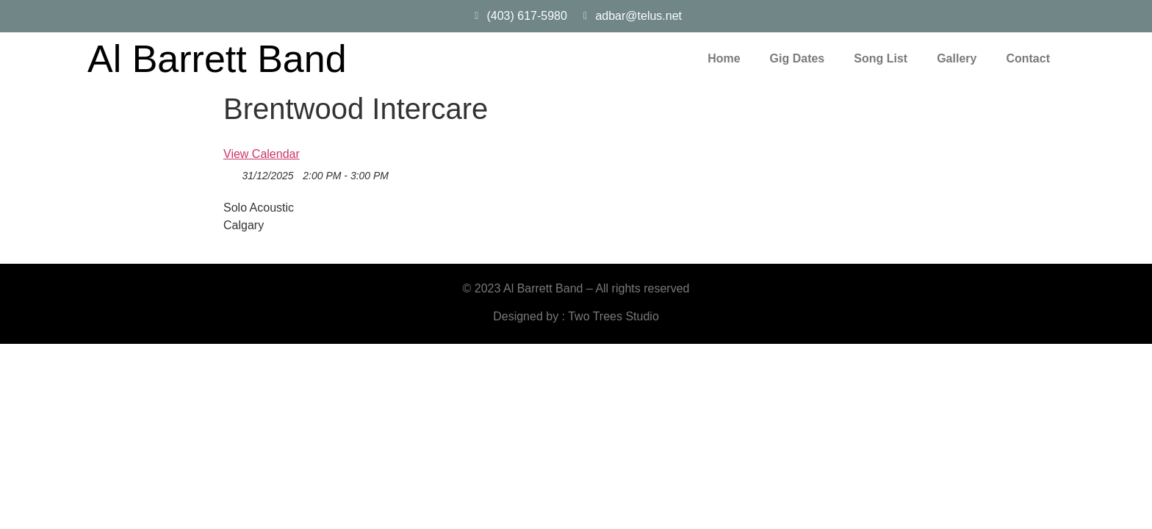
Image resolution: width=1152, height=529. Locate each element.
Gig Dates (797, 58)
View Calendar (261, 154)
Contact (1028, 58)
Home (724, 58)
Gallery (956, 58)
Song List (880, 58)
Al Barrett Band (217, 58)
